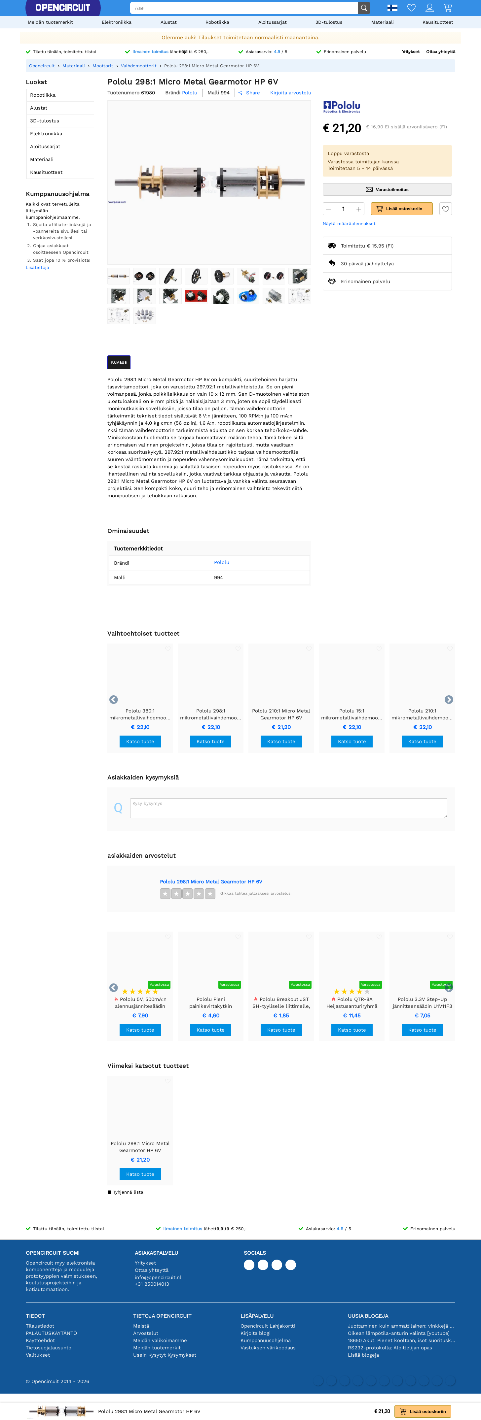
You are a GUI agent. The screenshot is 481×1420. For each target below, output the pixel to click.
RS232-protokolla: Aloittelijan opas (390, 1348)
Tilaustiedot (40, 1326)
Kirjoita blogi (255, 1333)
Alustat (169, 22)
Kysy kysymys (147, 803)
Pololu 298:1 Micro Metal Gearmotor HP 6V (211, 882)
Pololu (211, 562)
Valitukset (38, 1355)
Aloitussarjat (272, 22)
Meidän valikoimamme (160, 1340)
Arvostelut (145, 1333)
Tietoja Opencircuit (162, 1316)
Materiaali (382, 22)
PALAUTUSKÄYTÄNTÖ (51, 1333)
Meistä (141, 1326)
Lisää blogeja (363, 1355)
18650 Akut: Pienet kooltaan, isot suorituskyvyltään (401, 1340)
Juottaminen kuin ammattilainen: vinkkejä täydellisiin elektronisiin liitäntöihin (401, 1326)
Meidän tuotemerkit (50, 22)
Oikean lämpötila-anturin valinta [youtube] (399, 1333)
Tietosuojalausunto (48, 1348)
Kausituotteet (438, 22)
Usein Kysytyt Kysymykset (164, 1355)
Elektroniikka (116, 22)
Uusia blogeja (368, 1316)
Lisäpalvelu (257, 1316)
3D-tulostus (328, 22)
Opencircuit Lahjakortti (267, 1326)
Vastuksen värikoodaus (268, 1348)
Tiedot (35, 1316)
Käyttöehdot (40, 1340)
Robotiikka (217, 22)
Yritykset (411, 51)
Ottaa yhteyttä (440, 51)
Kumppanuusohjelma (265, 1340)
